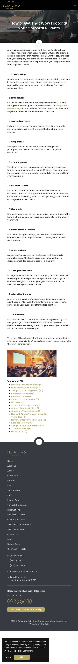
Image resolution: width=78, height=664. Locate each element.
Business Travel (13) (21, 396)
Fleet (9, 485)
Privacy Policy (14, 500)
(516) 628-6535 (17, 555)
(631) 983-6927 (17, 560)
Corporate (12, 475)
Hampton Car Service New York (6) (28, 419)
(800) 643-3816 (17, 565)
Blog (9, 539)
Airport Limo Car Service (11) (25, 399)
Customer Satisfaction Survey (26, 609)
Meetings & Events (16, 514)
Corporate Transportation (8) (26, 411)
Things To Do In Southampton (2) (28, 425)
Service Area (13, 490)
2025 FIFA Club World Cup (19, 524)
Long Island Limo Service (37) (25, 387)
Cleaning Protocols (16, 549)
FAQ (9, 495)
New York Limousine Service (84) (27, 384)
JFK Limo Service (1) (21, 428)
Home (10, 461)
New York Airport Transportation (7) (29, 414)
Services (11, 480)
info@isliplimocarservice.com (24, 571)
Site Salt (45, 624)
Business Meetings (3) (22, 422)
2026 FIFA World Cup (17, 529)
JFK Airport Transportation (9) (26, 405)
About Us (11, 466)
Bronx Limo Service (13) (22, 393)
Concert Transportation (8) (25, 408)
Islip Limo (12, 319)
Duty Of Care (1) (19, 431)
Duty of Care (13, 544)
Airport (10, 470)
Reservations (13, 509)
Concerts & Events (16, 519)
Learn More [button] (28, 651)
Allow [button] (22, 657)
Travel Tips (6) (18, 417)
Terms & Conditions (16, 505)
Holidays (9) (17, 402)
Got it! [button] (8, 657)
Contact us (12, 534)
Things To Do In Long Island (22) (27, 390)
